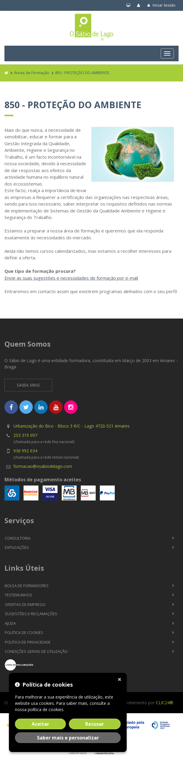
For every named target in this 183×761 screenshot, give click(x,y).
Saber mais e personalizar (68, 737)
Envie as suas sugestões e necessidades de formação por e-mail (71, 278)
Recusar (94, 724)
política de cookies (45, 709)
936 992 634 (25, 451)
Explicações (17, 547)
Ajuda (10, 623)
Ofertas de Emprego (25, 604)
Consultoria (17, 538)
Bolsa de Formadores (27, 585)
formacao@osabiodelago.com (42, 466)
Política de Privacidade (28, 642)
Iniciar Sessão (161, 5)
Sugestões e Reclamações (31, 613)
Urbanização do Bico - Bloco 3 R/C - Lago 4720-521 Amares (71, 426)
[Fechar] (121, 679)
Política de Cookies (24, 632)
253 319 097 (25, 435)
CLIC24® (164, 702)
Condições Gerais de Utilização (36, 651)
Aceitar (40, 724)
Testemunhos (18, 595)
